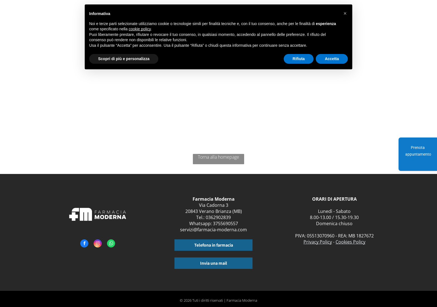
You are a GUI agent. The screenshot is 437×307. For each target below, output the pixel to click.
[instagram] (98, 244)
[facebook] (84, 244)
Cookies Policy (350, 242)
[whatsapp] (111, 244)
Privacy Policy (318, 242)
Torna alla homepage (218, 157)
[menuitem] (366, 16)
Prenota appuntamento (418, 150)
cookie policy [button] (140, 29)
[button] (345, 13)
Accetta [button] (332, 59)
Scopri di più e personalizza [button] (123, 59)
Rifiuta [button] (299, 59)
